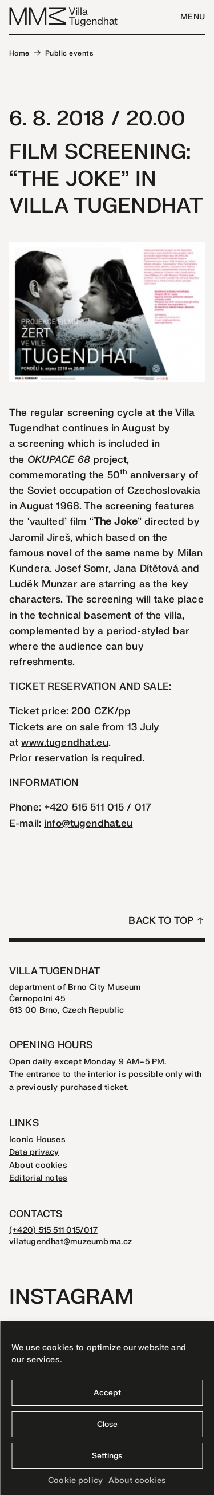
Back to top (160, 921)
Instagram (71, 1297)
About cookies (137, 1480)
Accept (107, 1393)
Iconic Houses (37, 1139)
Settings (107, 1456)
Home (19, 53)
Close (107, 1424)
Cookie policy (75, 1480)
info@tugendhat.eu (88, 823)
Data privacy (34, 1152)
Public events (69, 53)
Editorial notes (38, 1178)
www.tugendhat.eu (64, 743)
